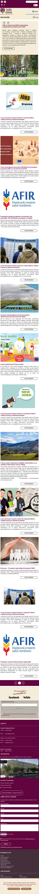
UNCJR (1, 875)
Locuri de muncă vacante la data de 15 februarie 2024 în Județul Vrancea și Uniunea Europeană (18, 414)
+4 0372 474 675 (8, 740)
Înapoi (35, 17)
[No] (37, 886)
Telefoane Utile (3, 864)
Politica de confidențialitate (5, 867)
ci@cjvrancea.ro (8, 750)
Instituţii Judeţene (3, 858)
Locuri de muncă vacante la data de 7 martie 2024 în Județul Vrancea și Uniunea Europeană (19, 266)
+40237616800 (8, 730)
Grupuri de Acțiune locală (5, 863)
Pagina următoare (23, 683)
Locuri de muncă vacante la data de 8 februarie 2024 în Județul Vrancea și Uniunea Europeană (17, 519)
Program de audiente (7, 787)
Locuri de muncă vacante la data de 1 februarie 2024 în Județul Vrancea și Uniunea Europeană (17, 613)
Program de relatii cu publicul (6, 783)
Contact (2, 855)
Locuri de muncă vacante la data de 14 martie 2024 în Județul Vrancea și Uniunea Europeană (17, 118)
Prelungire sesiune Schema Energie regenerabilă (15, 662)
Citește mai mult (8, 48)
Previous (4, 23)
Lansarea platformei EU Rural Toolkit (11, 364)
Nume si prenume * (4, 803)
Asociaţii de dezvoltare (5, 861)
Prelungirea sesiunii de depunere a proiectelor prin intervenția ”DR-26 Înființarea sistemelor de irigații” (16, 217)
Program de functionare (5, 785)
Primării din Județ (3, 860)
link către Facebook (14, 697)
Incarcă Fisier (3, 832)
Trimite (6, 844)
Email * (2, 818)
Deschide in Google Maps (7, 780)
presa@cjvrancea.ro (9, 742)
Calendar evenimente (4, 857)
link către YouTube (26, 697)
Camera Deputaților (23, 877)
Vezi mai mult (26, 888)
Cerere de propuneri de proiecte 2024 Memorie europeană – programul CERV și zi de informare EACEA (19, 168)
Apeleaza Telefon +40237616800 (5, 5)
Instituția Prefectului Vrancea (6, 877)
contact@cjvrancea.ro (10, 733)
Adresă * (2, 808)
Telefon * (2, 813)
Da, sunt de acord (13, 888)
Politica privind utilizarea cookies (6, 866)
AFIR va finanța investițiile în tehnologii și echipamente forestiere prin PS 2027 (15, 26)
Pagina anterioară (15, 683)
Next (8, 23)
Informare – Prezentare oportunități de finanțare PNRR (17, 568)
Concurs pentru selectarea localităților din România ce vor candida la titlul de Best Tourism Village (18, 463)
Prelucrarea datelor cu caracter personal (12, 792)
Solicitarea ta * (3, 823)
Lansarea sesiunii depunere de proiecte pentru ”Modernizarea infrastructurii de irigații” (15, 316)
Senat (21, 875)
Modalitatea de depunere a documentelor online (11, 847)
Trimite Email (2, 5)
